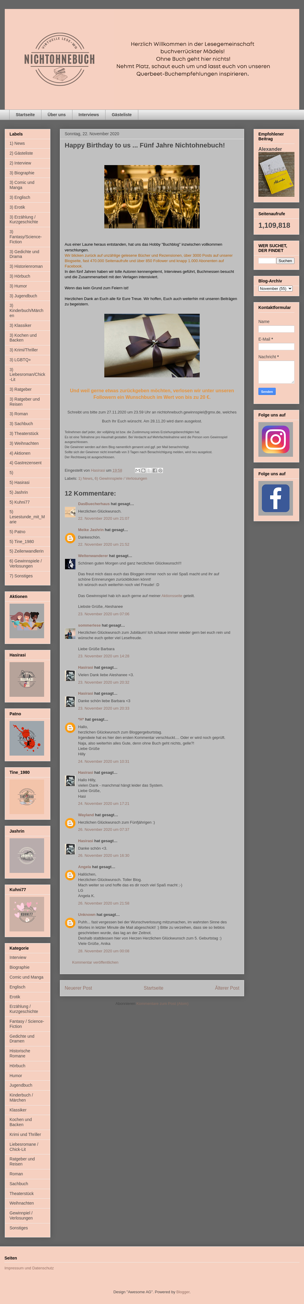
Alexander (270, 149)
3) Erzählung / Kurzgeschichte (24, 219)
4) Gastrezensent (25, 462)
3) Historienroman (26, 266)
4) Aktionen (20, 453)
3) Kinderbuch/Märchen (27, 310)
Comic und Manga (27, 977)
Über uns (57, 114)
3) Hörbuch (20, 276)
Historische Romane (20, 1053)
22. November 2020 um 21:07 (103, 518)
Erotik (15, 996)
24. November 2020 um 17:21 (103, 803)
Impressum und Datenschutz (29, 1268)
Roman (16, 1173)
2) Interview (20, 163)
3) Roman (19, 413)
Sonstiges (19, 1227)
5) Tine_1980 (22, 541)
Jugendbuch (21, 1085)
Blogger (183, 1292)
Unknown (87, 914)
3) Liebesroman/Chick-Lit (27, 374)
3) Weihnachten (24, 443)
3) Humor (18, 286)
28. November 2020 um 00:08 (103, 951)
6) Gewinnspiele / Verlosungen (120, 478)
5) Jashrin (19, 492)
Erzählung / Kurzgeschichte (24, 1009)
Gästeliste (122, 114)
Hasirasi (85, 667)
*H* (81, 719)
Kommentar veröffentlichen (95, 962)
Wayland (86, 815)
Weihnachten (22, 1203)
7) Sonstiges (21, 575)
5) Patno (17, 531)
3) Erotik (17, 207)
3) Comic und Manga (22, 185)
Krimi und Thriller (25, 1134)
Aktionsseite (172, 595)
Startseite (25, 114)
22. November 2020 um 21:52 (103, 544)
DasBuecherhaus (94, 504)
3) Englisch (20, 197)
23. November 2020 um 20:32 (103, 682)
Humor (16, 1075)
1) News (85, 478)
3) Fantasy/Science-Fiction (26, 236)
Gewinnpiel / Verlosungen (21, 1215)
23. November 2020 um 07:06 (103, 614)
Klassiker (18, 1110)
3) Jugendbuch (23, 295)
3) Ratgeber (21, 389)
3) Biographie (22, 172)
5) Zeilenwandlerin (27, 551)
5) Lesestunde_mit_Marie (27, 516)
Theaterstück (22, 1193)
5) (11, 472)
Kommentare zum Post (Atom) (163, 1003)
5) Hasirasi (20, 482)
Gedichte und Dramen (22, 1039)
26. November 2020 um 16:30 (103, 855)
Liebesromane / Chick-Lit (24, 1147)
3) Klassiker (20, 325)
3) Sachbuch (21, 423)
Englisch (17, 987)
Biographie (20, 967)
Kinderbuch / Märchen (21, 1097)
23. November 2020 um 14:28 (103, 656)
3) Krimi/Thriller (24, 349)
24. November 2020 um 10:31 (103, 761)
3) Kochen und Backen (23, 338)
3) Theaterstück (24, 433)
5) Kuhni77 (20, 502)
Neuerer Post (78, 988)
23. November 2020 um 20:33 (103, 708)
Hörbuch (17, 1065)
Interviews (89, 114)
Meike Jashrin (91, 530)
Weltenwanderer (93, 555)
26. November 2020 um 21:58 (103, 903)
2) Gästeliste (21, 153)
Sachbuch (19, 1183)
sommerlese (89, 625)
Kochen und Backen (21, 1122)
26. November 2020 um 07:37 (103, 829)
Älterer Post (227, 988)
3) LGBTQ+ (20, 359)
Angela (84, 867)
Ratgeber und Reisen (22, 1161)
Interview (18, 957)
